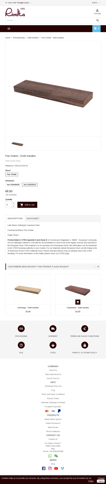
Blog (53, 464)
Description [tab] (15, 218)
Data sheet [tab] (32, 218)
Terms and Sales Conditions (53, 394)
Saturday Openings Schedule (53, 402)
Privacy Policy (53, 398)
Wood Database (53, 431)
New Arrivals (53, 427)
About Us (53, 370)
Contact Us (53, 439)
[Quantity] (8, 205)
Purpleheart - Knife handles (78, 308)
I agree (101, 481)
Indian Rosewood (53, 423)
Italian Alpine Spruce (53, 419)
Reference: (9, 166)
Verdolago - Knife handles (28, 308)
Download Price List (53, 386)
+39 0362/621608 (56, 451)
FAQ (53, 390)
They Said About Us (53, 374)
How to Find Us (53, 378)
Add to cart (27, 205)
